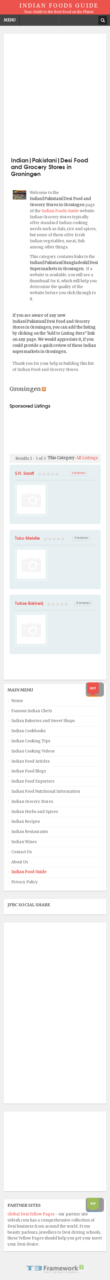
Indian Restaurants (29, 831)
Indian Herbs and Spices (34, 811)
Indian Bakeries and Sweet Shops (43, 720)
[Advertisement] (55, 94)
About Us (19, 862)
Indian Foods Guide (61, 210)
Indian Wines (24, 841)
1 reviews (78, 473)
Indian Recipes (25, 821)
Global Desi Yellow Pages (31, 1214)
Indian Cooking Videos (33, 751)
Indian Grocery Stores (32, 801)
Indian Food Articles (30, 761)
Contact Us (21, 851)
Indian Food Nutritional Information (45, 791)
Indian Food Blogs (28, 771)
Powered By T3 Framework (55, 1269)
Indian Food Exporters (32, 781)
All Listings (87, 457)
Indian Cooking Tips (30, 741)
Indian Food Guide (28, 871)
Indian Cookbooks (28, 730)
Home (17, 700)
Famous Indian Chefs (31, 710)
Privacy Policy (24, 882)
